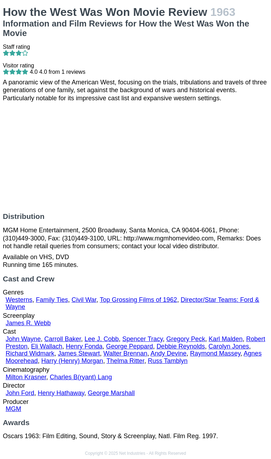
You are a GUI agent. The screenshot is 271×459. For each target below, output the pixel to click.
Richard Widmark (30, 353)
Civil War (84, 299)
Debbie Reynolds (181, 346)
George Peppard (129, 346)
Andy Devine (169, 353)
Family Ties (52, 299)
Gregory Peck (185, 338)
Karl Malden (225, 338)
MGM (13, 408)
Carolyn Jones (229, 346)
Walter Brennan (125, 353)
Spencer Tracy (142, 338)
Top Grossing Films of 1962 (138, 299)
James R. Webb (28, 323)
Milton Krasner (26, 377)
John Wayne (23, 338)
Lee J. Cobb (101, 338)
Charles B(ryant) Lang (81, 377)
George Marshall (111, 393)
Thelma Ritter (125, 360)
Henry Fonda (84, 346)
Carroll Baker (62, 338)
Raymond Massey (215, 353)
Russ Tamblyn (168, 360)
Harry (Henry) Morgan (72, 360)
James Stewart (79, 353)
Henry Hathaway (61, 393)
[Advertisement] (135, 157)
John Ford (20, 393)
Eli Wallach (46, 346)
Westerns (19, 299)
